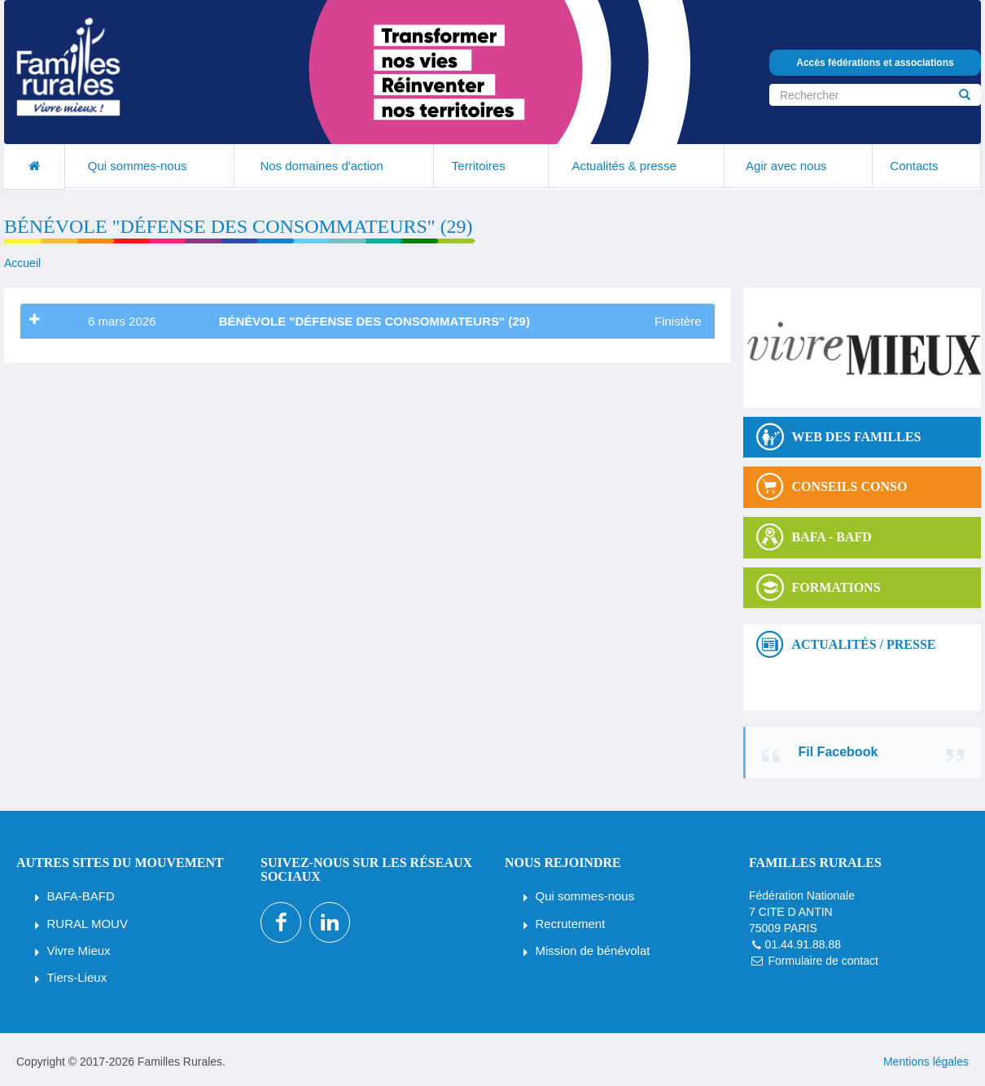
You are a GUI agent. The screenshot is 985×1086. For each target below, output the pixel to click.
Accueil (22, 262)
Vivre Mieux (79, 950)
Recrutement (571, 924)
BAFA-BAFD (81, 896)
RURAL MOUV (87, 924)
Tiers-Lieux (77, 977)
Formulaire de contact (823, 960)
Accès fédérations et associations (874, 62)
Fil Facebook (838, 752)
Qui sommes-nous (585, 896)
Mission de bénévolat (593, 950)
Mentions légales (926, 1061)
